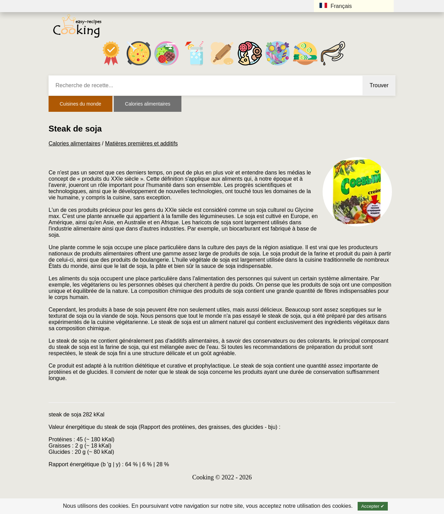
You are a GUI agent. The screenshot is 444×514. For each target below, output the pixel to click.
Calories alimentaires (147, 104)
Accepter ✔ (372, 506)
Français (335, 6)
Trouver (378, 85)
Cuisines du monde (80, 104)
